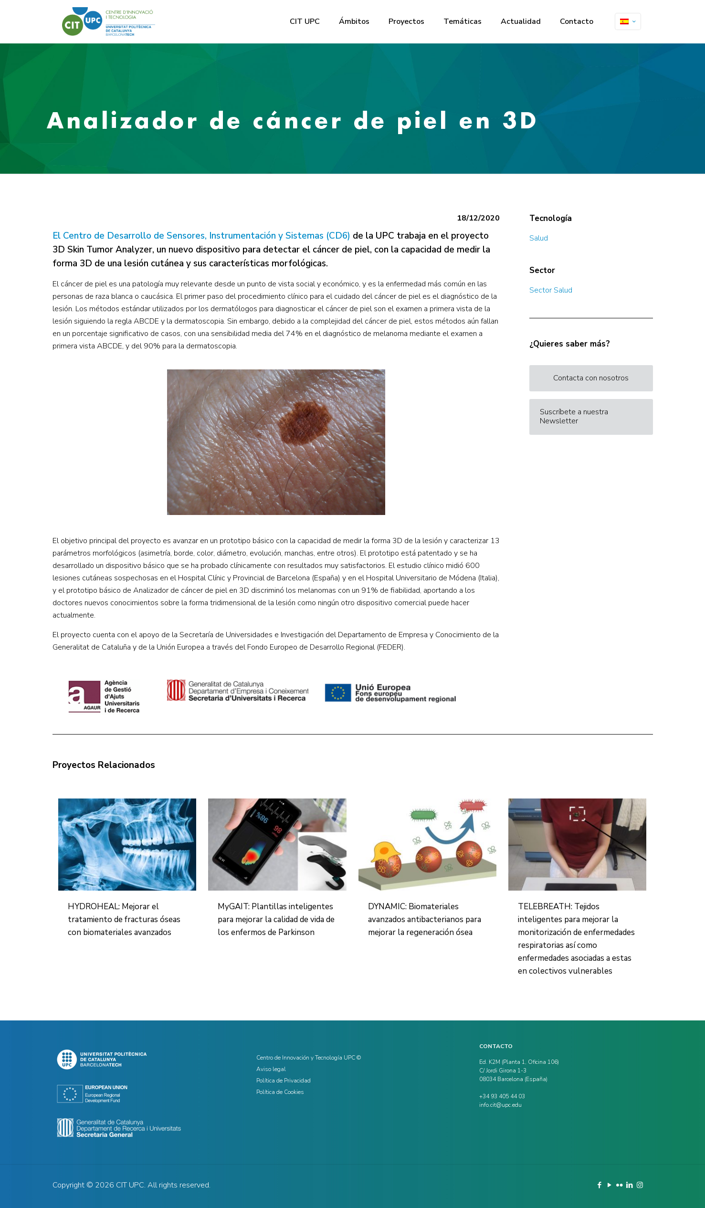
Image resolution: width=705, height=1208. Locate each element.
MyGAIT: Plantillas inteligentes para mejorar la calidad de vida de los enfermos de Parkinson (276, 919)
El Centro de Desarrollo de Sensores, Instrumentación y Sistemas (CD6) (201, 236)
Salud (538, 238)
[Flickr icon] (619, 1185)
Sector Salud (550, 290)
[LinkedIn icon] (629, 1185)
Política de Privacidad (283, 1080)
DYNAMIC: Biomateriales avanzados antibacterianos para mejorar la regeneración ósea (424, 919)
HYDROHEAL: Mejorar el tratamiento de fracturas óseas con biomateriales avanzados (124, 919)
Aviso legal (271, 1069)
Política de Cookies (280, 1092)
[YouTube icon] (609, 1185)
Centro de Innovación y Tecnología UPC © (308, 1057)
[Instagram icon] (639, 1185)
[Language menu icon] (628, 21)
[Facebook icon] (599, 1185)
